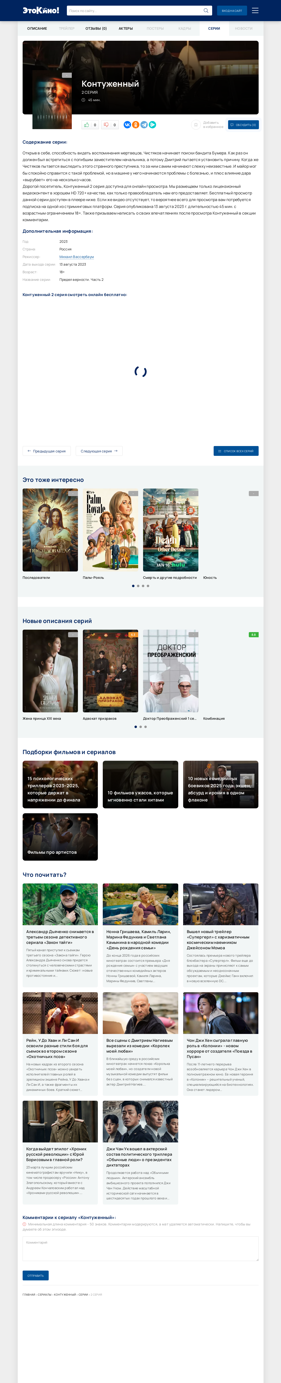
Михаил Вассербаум (76, 256)
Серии (83, 1294)
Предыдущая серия (47, 451)
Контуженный (65, 1294)
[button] (133, 586)
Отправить (36, 1275)
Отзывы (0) (96, 28)
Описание (37, 28)
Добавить (207, 125)
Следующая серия (99, 451)
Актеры (126, 28)
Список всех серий (236, 451)
